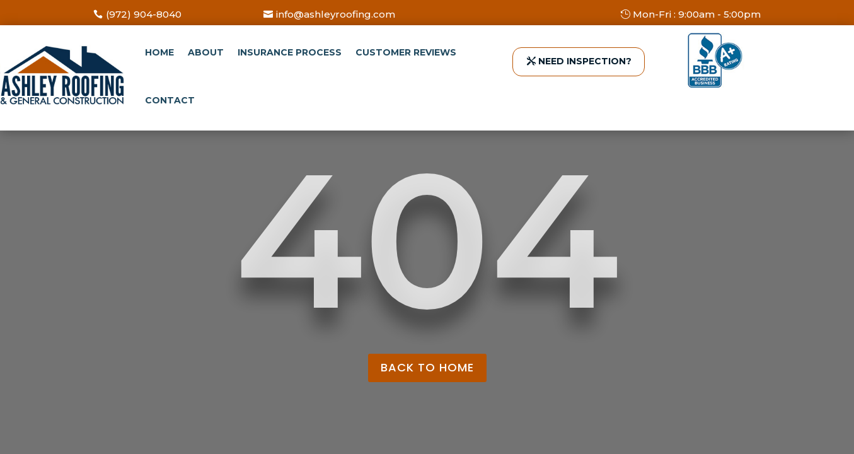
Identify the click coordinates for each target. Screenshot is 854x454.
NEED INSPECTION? (585, 61)
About (206, 52)
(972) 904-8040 (144, 14)
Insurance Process (290, 52)
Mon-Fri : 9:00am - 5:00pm (697, 14)
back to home (427, 367)
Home (159, 52)
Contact (170, 100)
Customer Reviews (405, 52)
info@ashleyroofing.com (335, 14)
